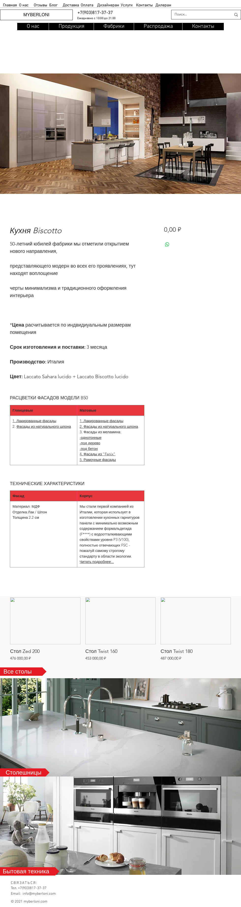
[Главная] (9, 5)
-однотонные (91, 437)
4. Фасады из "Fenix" (97, 454)
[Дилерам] (163, 5)
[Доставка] (70, 5)
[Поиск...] (199, 14)
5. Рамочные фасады (98, 459)
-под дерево (90, 443)
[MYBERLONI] (36, 15)
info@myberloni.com (39, 894)
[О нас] (24, 5)
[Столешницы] (24, 772)
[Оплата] (86, 5)
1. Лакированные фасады (34, 420)
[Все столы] (23, 671)
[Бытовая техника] (29, 871)
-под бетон (89, 448)
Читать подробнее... (97, 561)
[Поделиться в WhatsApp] (167, 244)
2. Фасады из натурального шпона (109, 426)
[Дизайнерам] (108, 5)
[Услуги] (127, 5)
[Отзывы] (40, 5)
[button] (95, 13)
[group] (120, 629)
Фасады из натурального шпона (43, 426)
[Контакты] (144, 5)
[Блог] (53, 5)
